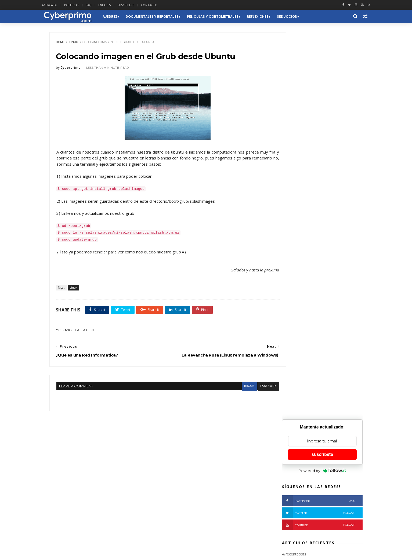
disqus (229, 390)
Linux (76, 44)
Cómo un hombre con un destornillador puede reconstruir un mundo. (327, 343)
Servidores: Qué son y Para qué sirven (323, 517)
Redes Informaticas (70, 502)
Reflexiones (266, 16)
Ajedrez (118, 16)
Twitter (316, 135)
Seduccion (296, 16)
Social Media (106, 510)
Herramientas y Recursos (124, 478)
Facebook (316, 123)
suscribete (320, 76)
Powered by (320, 93)
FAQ (98, 5)
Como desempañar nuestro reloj (318, 469)
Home (63, 44)
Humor (60, 486)
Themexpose (78, 549)
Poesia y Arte (112, 494)
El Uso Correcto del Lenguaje (315, 493)
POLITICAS (81, 5)
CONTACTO (159, 5)
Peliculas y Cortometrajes (221, 16)
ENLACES (114, 5)
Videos (129, 510)
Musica (94, 486)
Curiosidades (124, 470)
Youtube (316, 147)
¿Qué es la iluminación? (325, 241)
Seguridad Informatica (72, 510)
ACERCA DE (59, 5)
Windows (62, 518)
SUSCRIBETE (135, 5)
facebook (248, 390)
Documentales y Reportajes (161, 16)
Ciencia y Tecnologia (90, 470)
